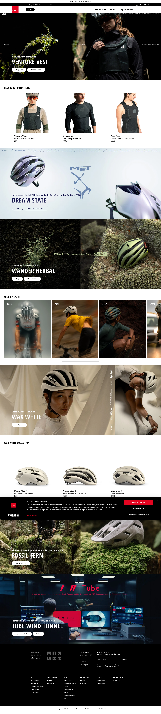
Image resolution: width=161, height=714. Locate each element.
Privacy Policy (111, 669)
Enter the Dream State (37, 211)
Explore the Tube (22, 636)
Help (51, 5)
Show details (32, 710)
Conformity (83, 686)
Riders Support (35, 660)
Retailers (50, 683)
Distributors (50, 686)
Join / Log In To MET (32, 5)
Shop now (19, 72)
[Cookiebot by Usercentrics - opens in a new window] (13, 710)
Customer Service (36, 657)
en (146, 5)
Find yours (20, 427)
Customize (138, 703)
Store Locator (43, 5)
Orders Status (68, 683)
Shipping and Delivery (70, 686)
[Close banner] (158, 695)
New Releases (100, 9)
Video (40, 636)
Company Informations (37, 689)
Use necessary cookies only (138, 709)
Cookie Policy (101, 686)
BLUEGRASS (34, 686)
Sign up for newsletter (84, 1)
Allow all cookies (138, 697)
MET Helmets (35, 683)
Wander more (33, 281)
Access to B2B (117, 683)
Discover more (37, 72)
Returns (66, 689)
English (84, 667)
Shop (18, 211)
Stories (113, 9)
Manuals (82, 683)
